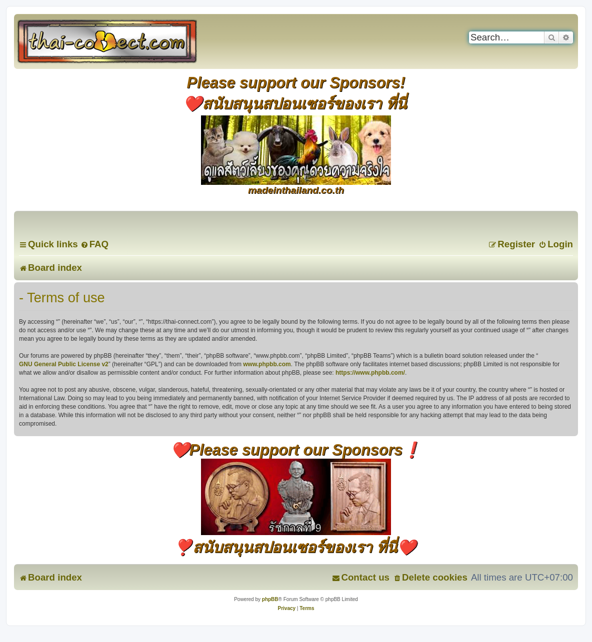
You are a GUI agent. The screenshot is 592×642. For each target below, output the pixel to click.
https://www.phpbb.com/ (370, 372)
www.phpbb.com (267, 364)
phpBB (270, 599)
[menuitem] (94, 244)
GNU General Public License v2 (63, 364)
